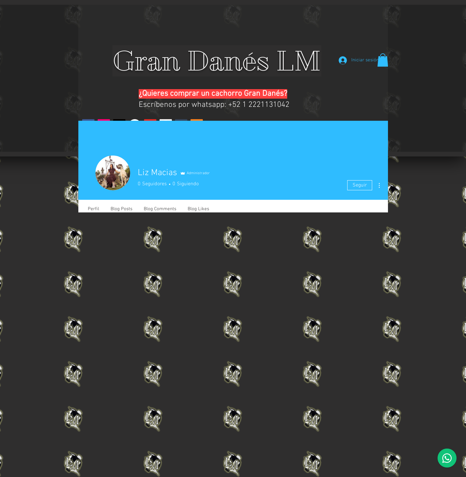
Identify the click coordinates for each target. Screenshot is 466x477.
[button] (382, 60)
